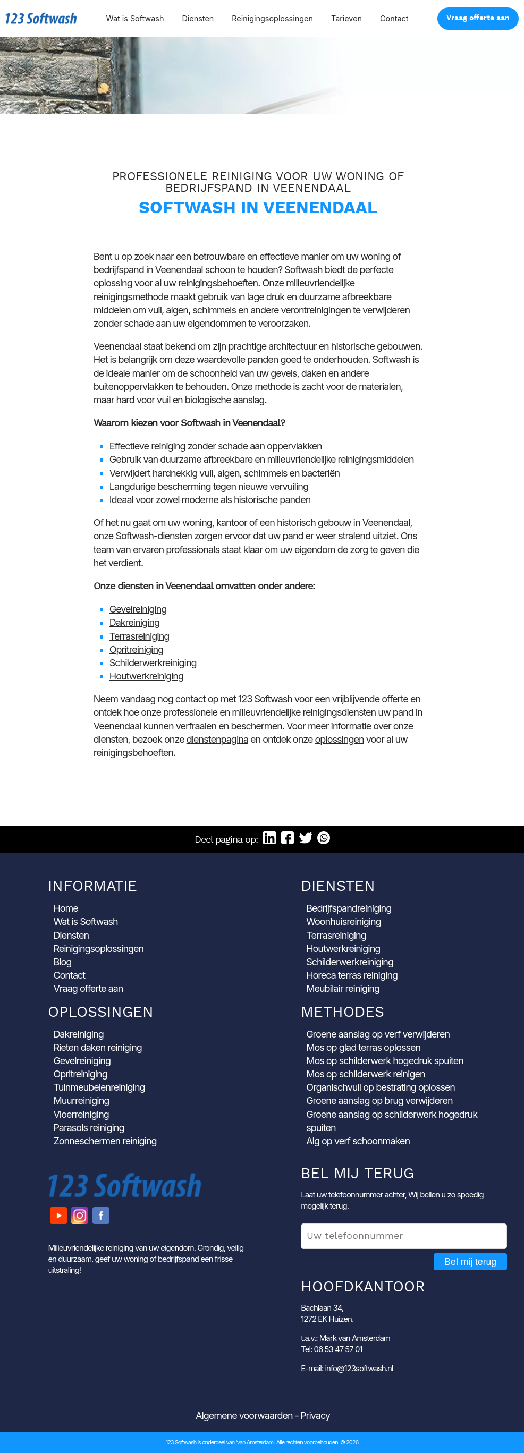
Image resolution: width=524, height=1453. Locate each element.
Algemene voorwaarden (244, 1415)
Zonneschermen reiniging (104, 1140)
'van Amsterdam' (254, 1442)
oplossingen (339, 739)
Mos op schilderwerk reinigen (365, 1074)
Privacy (315, 1415)
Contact (394, 18)
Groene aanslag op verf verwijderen (378, 1034)
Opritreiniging (136, 649)
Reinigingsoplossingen (272, 18)
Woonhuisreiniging (343, 921)
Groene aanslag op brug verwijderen (379, 1100)
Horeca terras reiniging (352, 975)
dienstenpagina (217, 739)
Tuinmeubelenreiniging (99, 1087)
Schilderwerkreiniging (153, 662)
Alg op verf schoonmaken (358, 1140)
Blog (62, 961)
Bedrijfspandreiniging (348, 908)
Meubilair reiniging (342, 988)
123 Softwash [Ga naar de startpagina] (41, 18)
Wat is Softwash (135, 18)
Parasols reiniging (88, 1127)
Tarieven (346, 18)
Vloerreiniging (81, 1114)
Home (65, 908)
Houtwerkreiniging (146, 676)
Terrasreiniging (139, 636)
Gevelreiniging (138, 609)
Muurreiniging (81, 1100)
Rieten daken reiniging (97, 1047)
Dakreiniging (134, 622)
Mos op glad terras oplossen (363, 1047)
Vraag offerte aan (478, 18)
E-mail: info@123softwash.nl (347, 1368)
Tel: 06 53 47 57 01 (331, 1349)
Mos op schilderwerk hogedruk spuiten (384, 1060)
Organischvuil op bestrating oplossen (380, 1087)
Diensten (198, 18)
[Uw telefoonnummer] (404, 1236)
